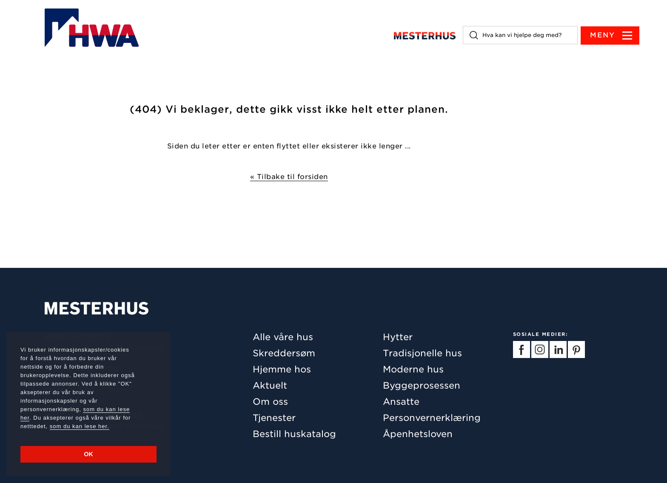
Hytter (398, 337)
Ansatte (401, 401)
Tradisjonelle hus (422, 353)
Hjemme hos (282, 369)
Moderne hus (413, 369)
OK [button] (88, 454)
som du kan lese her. (79, 426)
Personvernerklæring (432, 417)
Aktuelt (270, 385)
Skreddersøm (284, 353)
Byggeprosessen (421, 385)
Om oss (270, 401)
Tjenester (274, 417)
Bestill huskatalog (294, 434)
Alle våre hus (283, 337)
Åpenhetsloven (418, 434)
